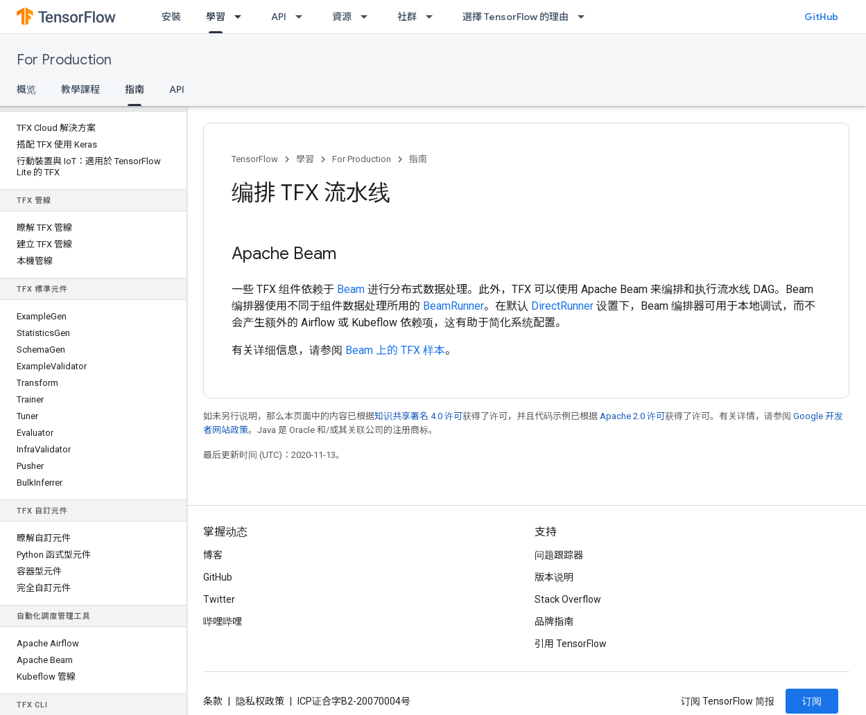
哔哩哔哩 (222, 621)
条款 (213, 701)
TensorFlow (255, 159)
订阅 (812, 701)
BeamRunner (453, 305)
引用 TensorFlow (571, 643)
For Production (64, 60)
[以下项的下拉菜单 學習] (242, 16)
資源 (342, 16)
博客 (213, 554)
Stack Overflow (568, 599)
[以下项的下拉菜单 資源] (368, 16)
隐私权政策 (260, 701)
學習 (305, 159)
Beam (351, 289)
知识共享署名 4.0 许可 (418, 416)
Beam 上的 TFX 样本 (395, 350)
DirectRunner (562, 305)
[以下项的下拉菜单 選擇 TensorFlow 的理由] (585, 16)
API (278, 16)
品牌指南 (554, 621)
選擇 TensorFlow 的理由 (515, 16)
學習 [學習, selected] (215, 16)
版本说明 (554, 577)
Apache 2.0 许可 (632, 416)
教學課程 (80, 89)
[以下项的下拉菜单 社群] (433, 16)
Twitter (219, 599)
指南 (418, 159)
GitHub (821, 16)
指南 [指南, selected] (134, 89)
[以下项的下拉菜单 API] (303, 16)
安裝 (171, 16)
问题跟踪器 (559, 554)
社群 (407, 16)
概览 (26, 89)
